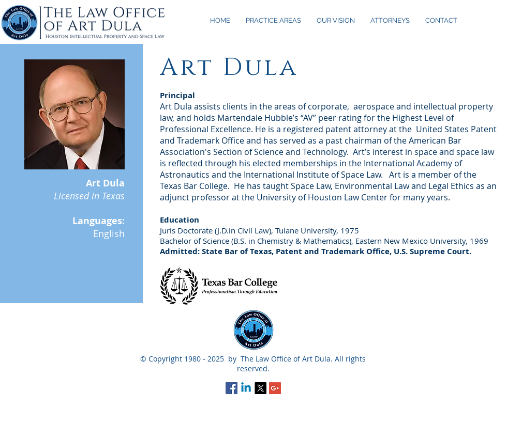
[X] (260, 388)
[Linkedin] (246, 388)
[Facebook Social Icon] (231, 388)
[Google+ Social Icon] (275, 388)
